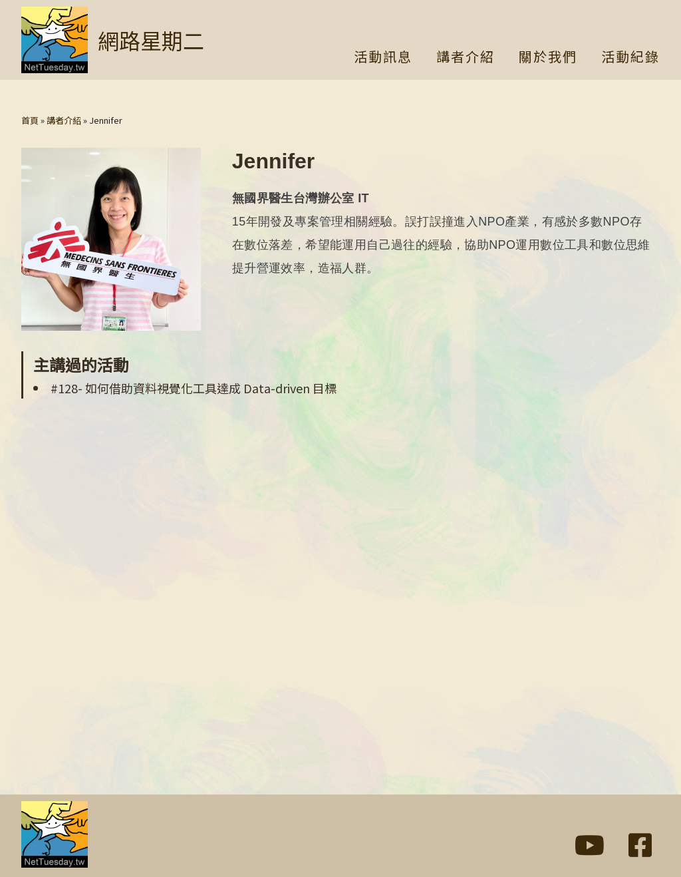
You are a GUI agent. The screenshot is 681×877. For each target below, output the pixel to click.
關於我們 (548, 58)
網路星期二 (151, 40)
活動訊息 (383, 58)
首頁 (30, 120)
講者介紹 (465, 58)
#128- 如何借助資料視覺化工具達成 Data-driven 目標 (194, 388)
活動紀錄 (630, 58)
